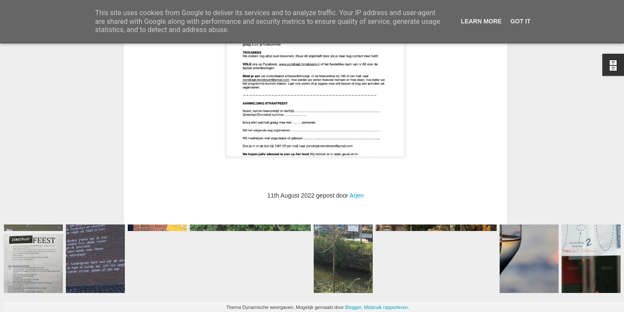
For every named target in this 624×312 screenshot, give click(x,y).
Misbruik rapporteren (386, 307)
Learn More (481, 21)
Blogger (353, 307)
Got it (520, 21)
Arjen (357, 111)
